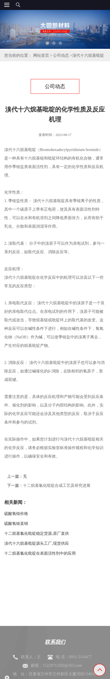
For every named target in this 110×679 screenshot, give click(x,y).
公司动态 (61, 55)
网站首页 (41, 55)
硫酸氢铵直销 (16, 523)
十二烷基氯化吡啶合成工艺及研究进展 (56, 485)
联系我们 (55, 656)
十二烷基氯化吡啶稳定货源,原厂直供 (36, 533)
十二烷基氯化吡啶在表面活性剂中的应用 (40, 553)
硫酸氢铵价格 (16, 514)
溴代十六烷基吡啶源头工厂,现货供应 (36, 543)
